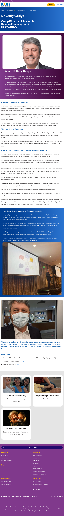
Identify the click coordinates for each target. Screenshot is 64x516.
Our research (5, 478)
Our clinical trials (6, 484)
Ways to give (36, 458)
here (57, 358)
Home (2, 10)
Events (35, 466)
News (3, 465)
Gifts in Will (36, 461)
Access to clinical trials (39, 474)
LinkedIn (36, 489)
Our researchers (20, 10)
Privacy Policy (5, 496)
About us (4, 452)
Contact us (37, 478)
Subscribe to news (6, 461)
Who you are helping (39, 455)
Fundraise (35, 463)
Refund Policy (16, 496)
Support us (10, 10)
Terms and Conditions (30, 496)
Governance (4, 458)
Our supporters (37, 469)
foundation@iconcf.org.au (40, 484)
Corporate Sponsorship (39, 471)
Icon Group (59, 496)
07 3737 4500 (37, 481)
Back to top (19, 447)
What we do (4, 455)
